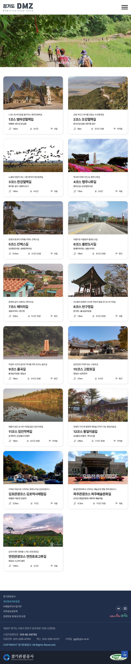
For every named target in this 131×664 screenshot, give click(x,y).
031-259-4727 (50, 639)
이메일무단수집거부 (12, 606)
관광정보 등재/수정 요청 (14, 616)
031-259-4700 (22, 639)
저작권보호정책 (10, 611)
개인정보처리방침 (11, 601)
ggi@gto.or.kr (81, 639)
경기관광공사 (9, 596)
